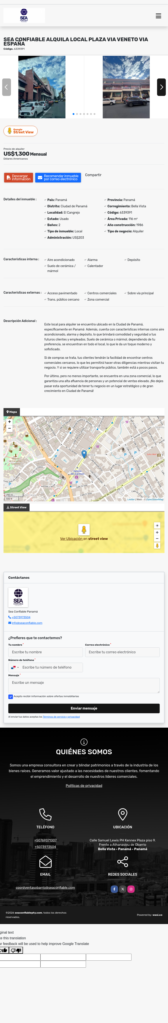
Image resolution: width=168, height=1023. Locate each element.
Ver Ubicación (71, 539)
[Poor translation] (16, 950)
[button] (73, 114)
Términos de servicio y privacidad (61, 716)
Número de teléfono (21, 660)
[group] (42, 87)
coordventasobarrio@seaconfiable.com (45, 888)
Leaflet (131, 499)
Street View (21, 131)
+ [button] (9, 422)
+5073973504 (21, 617)
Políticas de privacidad (84, 786)
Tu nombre (16, 645)
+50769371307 (45, 840)
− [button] (9, 429)
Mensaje (14, 675)
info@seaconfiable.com (27, 623)
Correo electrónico (98, 645)
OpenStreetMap (154, 499)
